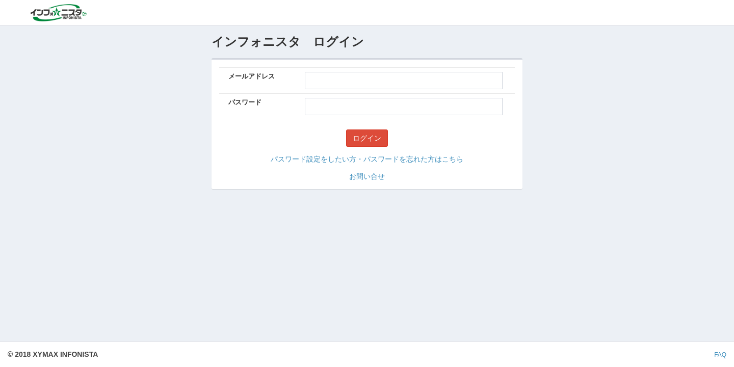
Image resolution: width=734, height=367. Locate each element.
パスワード (244, 102)
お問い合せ (367, 176)
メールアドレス (251, 76)
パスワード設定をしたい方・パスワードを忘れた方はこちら (367, 159)
